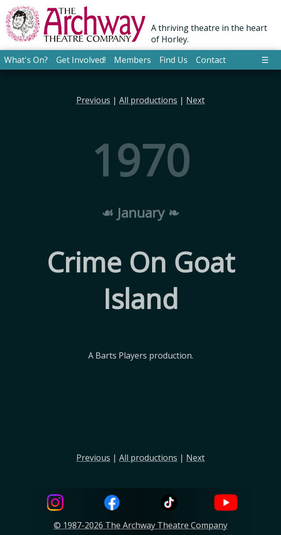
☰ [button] (265, 60)
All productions (148, 100)
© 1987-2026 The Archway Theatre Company (140, 525)
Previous (93, 100)
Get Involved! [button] (81, 60)
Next (195, 100)
